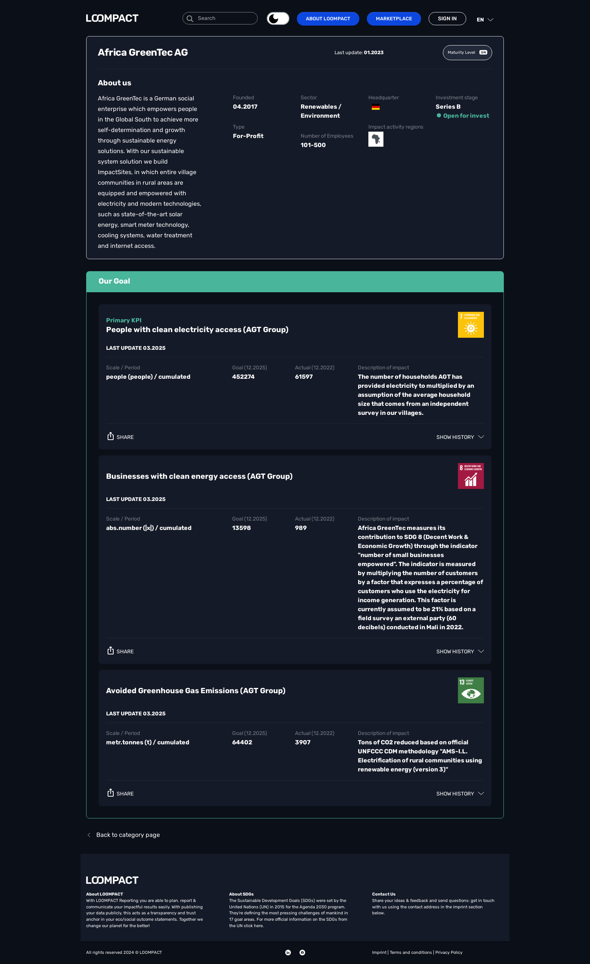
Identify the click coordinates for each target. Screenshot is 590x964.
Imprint (380, 952)
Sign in (447, 18)
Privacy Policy (448, 952)
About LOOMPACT (328, 18)
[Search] (220, 18)
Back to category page (123, 834)
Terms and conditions (411, 952)
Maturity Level (467, 52)
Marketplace (394, 18)
